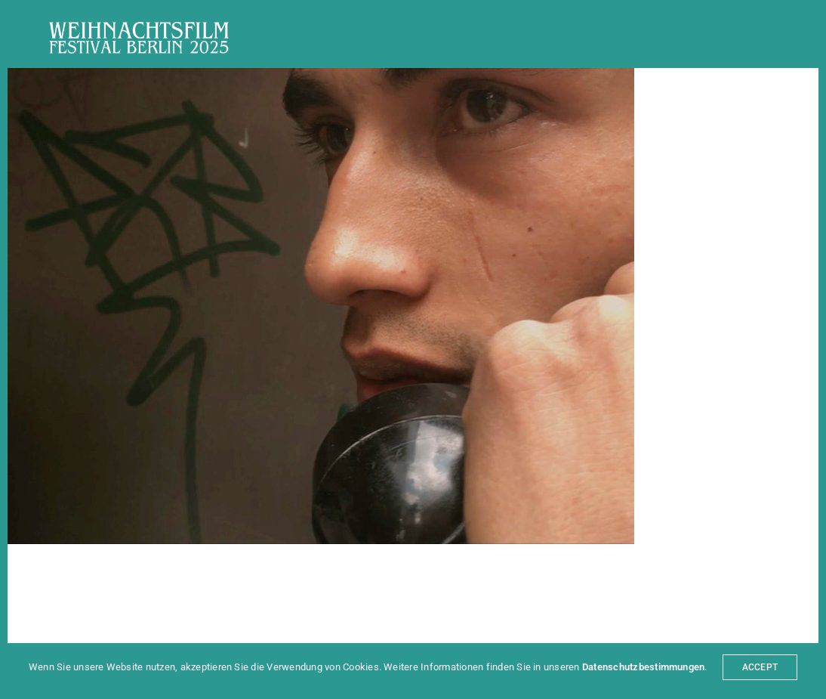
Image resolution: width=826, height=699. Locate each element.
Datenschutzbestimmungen (643, 667)
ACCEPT (760, 667)
